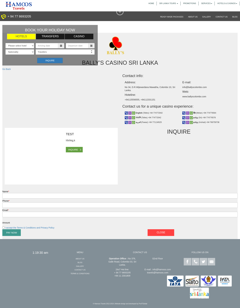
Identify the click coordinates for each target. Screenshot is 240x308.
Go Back (6, 69)
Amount (6, 222)
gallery (206, 17)
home (151, 3)
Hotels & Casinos (227, 3)
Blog (80, 262)
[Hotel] (19, 45)
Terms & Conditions (80, 273)
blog (234, 17)
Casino (79, 36)
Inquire (50, 60)
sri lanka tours (168, 3)
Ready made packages (171, 17)
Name (5, 191)
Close (161, 232)
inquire (73, 149)
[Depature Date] (77, 45)
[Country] (19, 52)
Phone (6, 201)
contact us (222, 17)
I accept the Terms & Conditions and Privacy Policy (29, 227)
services (206, 3)
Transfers (50, 36)
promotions (189, 3)
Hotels (21, 36)
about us (192, 17)
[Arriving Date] (47, 45)
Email (5, 210)
